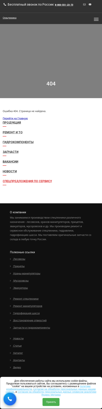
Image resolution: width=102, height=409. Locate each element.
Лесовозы (17, 259)
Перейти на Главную (15, 118)
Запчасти (10, 152)
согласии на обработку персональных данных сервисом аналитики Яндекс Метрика (57, 393)
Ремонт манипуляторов (26, 306)
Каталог (16, 353)
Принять (51, 402)
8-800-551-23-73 (64, 4)
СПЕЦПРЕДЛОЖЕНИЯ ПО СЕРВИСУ (27, 181)
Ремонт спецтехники (24, 298)
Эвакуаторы (19, 288)
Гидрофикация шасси (25, 313)
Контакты (17, 360)
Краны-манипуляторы (25, 273)
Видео (15, 367)
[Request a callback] (10, 399)
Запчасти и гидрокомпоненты (30, 327)
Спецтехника (9, 17)
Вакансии (10, 161)
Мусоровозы (19, 280)
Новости (10, 171)
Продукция (12, 122)
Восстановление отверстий (28, 320)
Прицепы (17, 266)
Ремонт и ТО (13, 132)
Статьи (16, 345)
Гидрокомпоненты (18, 142)
